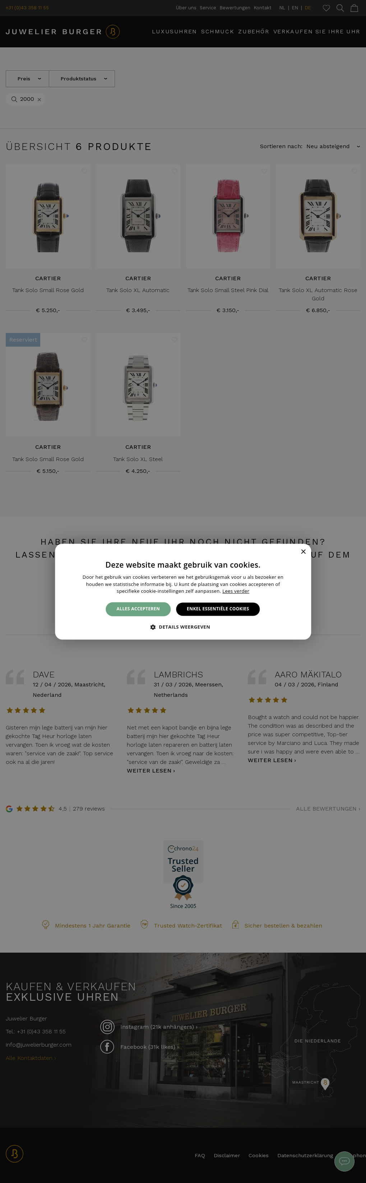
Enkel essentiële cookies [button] (218, 609)
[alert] (183, 591)
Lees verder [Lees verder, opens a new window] (235, 591)
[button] (183, 626)
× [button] (303, 552)
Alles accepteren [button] (138, 609)
